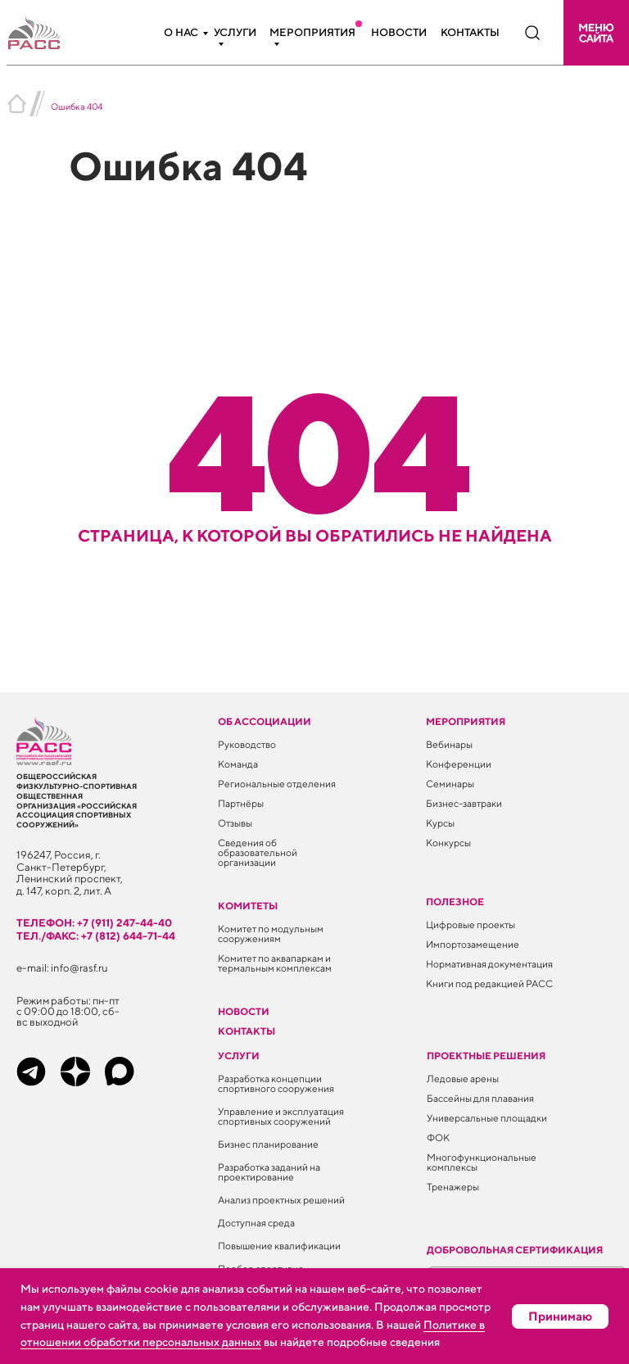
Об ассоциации (264, 721)
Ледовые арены (463, 1078)
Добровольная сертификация (515, 1250)
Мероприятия (312, 32)
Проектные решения (486, 1055)
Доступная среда (256, 1223)
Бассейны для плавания (480, 1098)
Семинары (450, 783)
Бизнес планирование (268, 1144)
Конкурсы (448, 842)
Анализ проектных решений (281, 1200)
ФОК (438, 1137)
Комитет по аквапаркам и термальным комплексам (275, 963)
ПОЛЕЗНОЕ (455, 901)
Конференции (458, 764)
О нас (181, 32)
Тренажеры (453, 1186)
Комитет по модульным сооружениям (271, 933)
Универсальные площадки (487, 1118)
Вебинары (449, 744)
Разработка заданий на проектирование (269, 1172)
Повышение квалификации (279, 1245)
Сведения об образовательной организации (257, 852)
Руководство (247, 744)
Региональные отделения (277, 783)
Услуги (235, 32)
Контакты (470, 32)
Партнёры (241, 803)
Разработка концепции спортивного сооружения (276, 1083)
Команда (238, 764)
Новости (399, 32)
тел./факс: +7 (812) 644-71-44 (95, 936)
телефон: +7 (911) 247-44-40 (94, 923)
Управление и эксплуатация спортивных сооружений (281, 1116)
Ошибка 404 (76, 106)
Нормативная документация (489, 964)
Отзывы (235, 823)
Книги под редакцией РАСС (489, 983)
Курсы (440, 823)
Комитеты (248, 906)
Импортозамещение (472, 944)
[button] (596, 33)
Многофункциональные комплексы (481, 1162)
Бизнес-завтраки (464, 803)
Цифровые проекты (470, 924)
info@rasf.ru (79, 968)
